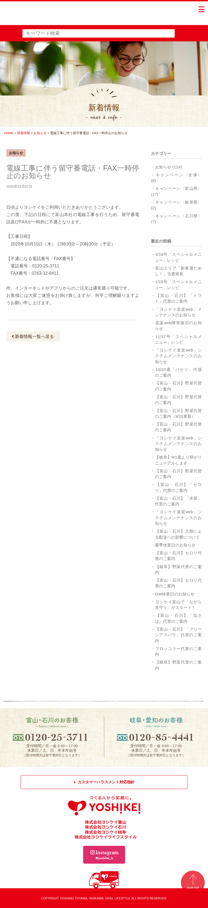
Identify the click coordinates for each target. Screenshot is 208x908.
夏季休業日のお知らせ (175, 545)
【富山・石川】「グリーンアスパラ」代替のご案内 (178, 635)
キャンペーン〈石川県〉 (178, 216)
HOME (9, 133)
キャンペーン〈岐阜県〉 (178, 202)
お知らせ (40, 133)
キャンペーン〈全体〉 (179, 175)
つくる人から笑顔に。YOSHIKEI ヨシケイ (45, 16)
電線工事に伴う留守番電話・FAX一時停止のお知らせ (72, 172)
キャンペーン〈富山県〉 (178, 188)
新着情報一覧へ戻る (33, 336)
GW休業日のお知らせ (174, 594)
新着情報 (23, 133)
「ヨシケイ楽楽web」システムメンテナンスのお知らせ (178, 356)
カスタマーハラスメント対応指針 (106, 782)
